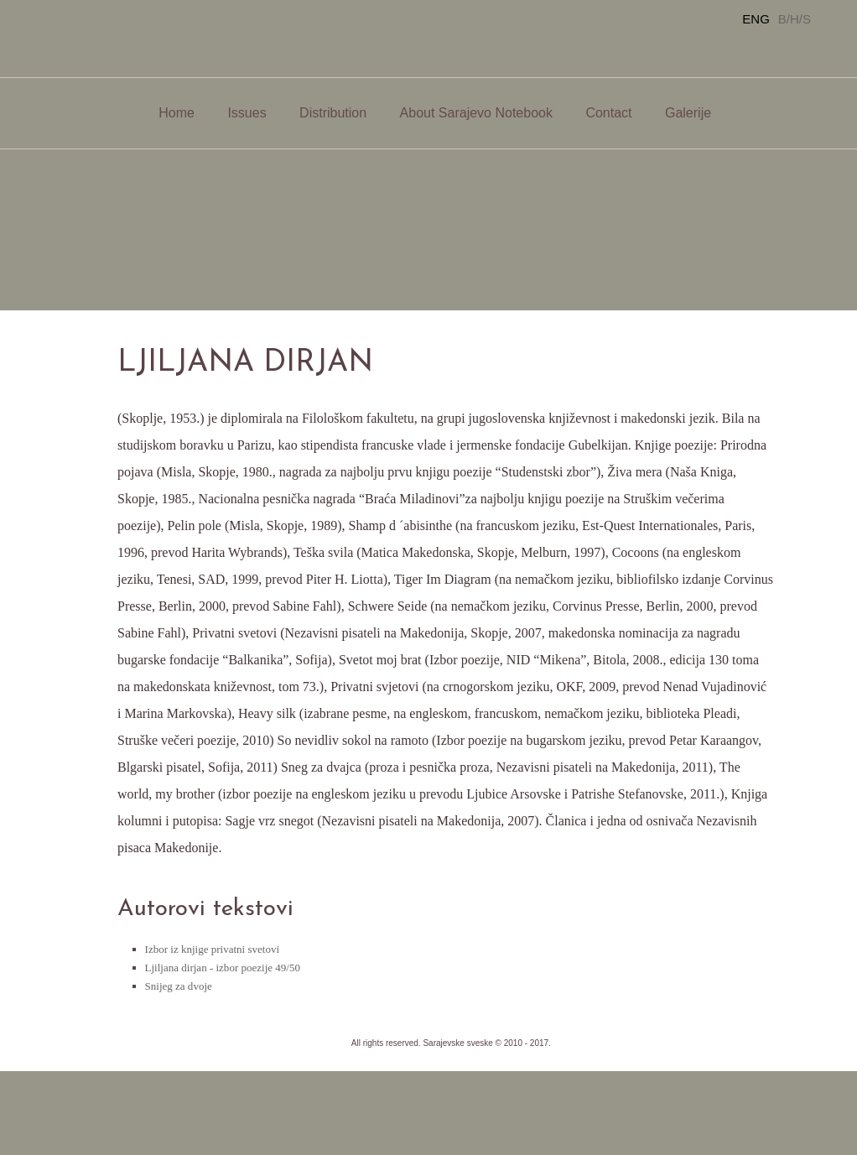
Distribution (332, 113)
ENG (756, 19)
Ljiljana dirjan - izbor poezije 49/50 (222, 967)
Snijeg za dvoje (178, 986)
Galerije (688, 113)
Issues (246, 113)
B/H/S (794, 19)
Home (176, 113)
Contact (608, 113)
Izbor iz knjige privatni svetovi (212, 949)
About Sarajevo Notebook (476, 113)
